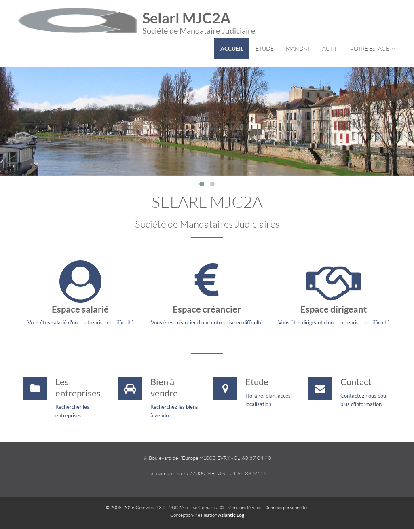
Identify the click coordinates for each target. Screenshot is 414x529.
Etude (265, 48)
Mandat (298, 48)
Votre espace (372, 48)
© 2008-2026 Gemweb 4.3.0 (135, 507)
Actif (330, 48)
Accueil (231, 48)
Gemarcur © (211, 507)
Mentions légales (244, 507)
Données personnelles (286, 507)
